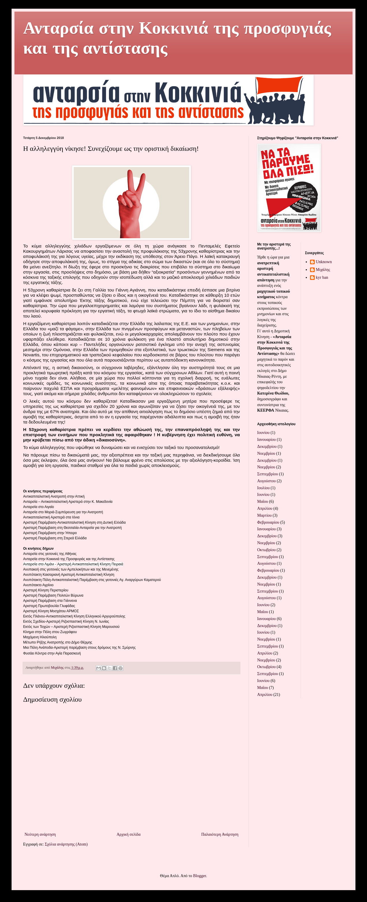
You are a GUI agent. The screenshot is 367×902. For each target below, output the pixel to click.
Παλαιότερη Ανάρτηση (219, 834)
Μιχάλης (323, 269)
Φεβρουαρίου (268, 522)
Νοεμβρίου (266, 453)
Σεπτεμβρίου (267, 474)
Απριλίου (264, 508)
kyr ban (322, 277)
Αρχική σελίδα (128, 834)
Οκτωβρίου (266, 550)
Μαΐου (262, 501)
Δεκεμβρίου (267, 446)
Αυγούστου (266, 481)
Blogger (199, 876)
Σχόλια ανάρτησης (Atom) (66, 844)
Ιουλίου (263, 488)
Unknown (324, 262)
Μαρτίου (264, 515)
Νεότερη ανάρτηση (40, 834)
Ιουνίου (263, 432)
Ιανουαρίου (266, 439)
